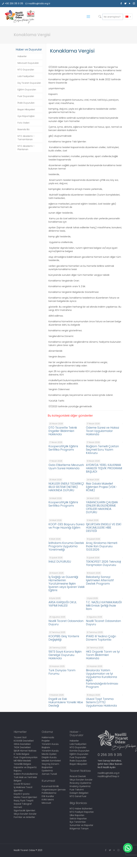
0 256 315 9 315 (110, 754)
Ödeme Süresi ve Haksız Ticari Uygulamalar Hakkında (102, 431)
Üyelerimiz (47, 770)
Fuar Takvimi (77, 789)
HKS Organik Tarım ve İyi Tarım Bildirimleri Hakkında (103, 655)
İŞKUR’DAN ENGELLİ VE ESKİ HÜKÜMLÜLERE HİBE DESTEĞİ (103, 527)
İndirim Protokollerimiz (26, 774)
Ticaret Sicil (20, 737)
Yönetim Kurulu (50, 750)
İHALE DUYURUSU (60, 562)
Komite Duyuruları (79, 750)
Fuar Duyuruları (26, 96)
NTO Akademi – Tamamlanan (26, 137)
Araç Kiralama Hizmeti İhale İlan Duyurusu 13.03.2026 (101, 546)
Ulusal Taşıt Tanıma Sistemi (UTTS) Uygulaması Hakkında (101, 702)
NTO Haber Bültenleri (81, 808)
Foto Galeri (23, 122)
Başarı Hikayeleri (26, 109)
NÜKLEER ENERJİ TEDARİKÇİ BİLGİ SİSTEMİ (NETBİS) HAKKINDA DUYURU (66, 487)
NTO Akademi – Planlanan (26, 147)
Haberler (22, 56)
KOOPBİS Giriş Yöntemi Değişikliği (64, 638)
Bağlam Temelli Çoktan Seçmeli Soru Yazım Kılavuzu (102, 449)
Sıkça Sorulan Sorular (25, 813)
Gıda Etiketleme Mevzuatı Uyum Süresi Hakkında (66, 466)
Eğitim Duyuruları (27, 89)
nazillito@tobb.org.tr (39, 3)
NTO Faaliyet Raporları (82, 811)
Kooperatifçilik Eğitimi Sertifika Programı (63, 448)
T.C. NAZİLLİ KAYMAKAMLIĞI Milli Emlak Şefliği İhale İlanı (104, 605)
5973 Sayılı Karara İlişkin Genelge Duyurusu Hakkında (65, 655)
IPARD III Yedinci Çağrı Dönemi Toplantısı (101, 638)
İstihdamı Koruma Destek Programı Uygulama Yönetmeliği (66, 546)
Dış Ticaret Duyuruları (29, 82)
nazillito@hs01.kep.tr (108, 776)
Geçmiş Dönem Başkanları (50, 765)
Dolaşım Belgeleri (79, 793)
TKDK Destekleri (22, 747)
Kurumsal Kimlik (50, 786)
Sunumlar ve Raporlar (81, 825)
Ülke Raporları (77, 815)
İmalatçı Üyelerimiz (80, 786)
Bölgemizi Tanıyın (79, 828)
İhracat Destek (78, 776)
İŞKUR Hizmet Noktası (25, 750)
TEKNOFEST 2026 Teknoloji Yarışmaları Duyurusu (103, 563)
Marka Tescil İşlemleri (25, 797)
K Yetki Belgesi (21, 754)
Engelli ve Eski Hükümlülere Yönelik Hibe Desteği (66, 702)
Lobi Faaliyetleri (26, 76)
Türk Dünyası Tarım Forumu (62, 672)
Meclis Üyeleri (49, 754)
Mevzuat (46, 802)
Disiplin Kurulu (49, 757)
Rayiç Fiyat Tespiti (23, 800)
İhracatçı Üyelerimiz (80, 783)
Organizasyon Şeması (54, 789)
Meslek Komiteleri (51, 760)
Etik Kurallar (48, 796)
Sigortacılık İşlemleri (24, 810)
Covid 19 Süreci (22, 783)
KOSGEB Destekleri (24, 740)
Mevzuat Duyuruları (28, 63)
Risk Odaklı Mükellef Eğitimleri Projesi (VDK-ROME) (101, 487)
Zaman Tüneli (49, 774)
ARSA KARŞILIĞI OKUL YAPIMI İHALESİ (63, 604)
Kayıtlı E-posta (21, 793)
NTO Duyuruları (26, 69)
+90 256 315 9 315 (14, 3)
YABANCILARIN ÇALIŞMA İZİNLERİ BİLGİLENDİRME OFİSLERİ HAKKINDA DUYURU (102, 507)
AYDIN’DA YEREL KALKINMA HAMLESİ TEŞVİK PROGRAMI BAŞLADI (104, 468)
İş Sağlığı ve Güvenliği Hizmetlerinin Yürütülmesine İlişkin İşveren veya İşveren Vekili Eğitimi (66, 583)
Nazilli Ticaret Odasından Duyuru (66, 622)
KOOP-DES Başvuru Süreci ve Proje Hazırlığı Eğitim (66, 526)
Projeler (46, 740)
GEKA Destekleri (22, 744)
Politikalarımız (49, 793)
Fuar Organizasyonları (25, 757)
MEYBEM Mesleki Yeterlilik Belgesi (22, 762)
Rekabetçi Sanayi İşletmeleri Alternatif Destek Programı (100, 580)
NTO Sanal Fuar (78, 796)
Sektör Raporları (78, 818)
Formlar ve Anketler (24, 817)
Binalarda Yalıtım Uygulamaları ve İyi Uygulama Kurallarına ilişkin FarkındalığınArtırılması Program (102, 678)
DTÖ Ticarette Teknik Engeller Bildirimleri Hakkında (63, 431)
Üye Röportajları (26, 116)
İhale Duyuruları (26, 102)
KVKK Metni (48, 799)
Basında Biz (24, 129)
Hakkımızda (48, 737)
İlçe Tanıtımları (78, 821)
